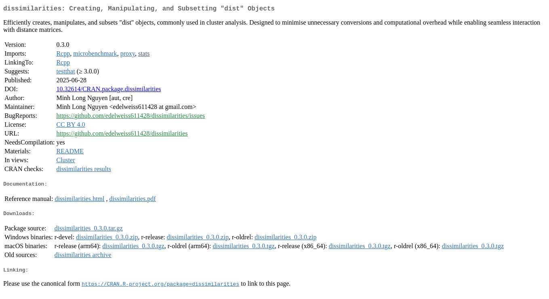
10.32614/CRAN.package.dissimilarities (108, 90)
